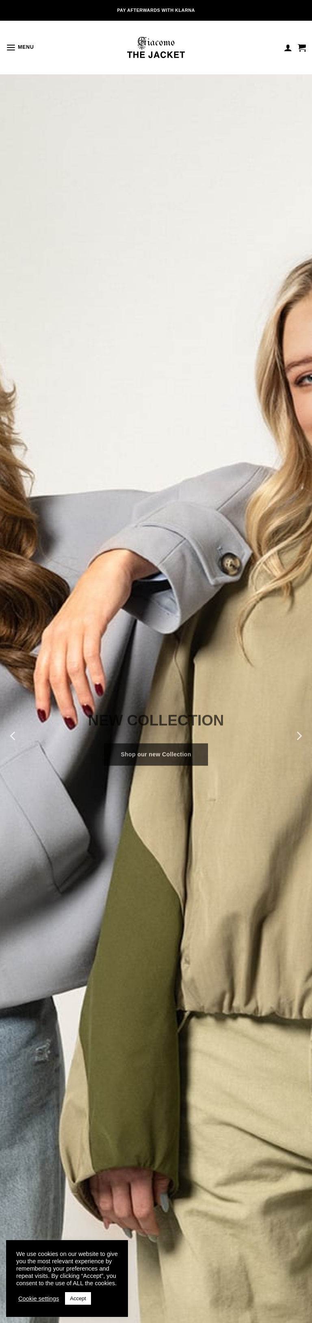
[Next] (298, 735)
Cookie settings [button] (38, 1298)
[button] (19, 47)
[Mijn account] (288, 47)
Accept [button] (78, 1298)
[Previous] (13, 735)
